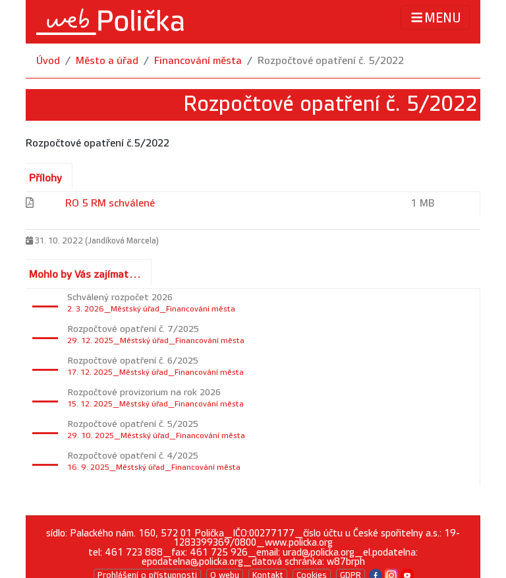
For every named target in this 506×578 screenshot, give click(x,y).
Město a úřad (107, 61)
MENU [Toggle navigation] (435, 17)
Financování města (198, 61)
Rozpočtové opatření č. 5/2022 (331, 61)
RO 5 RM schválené (110, 203)
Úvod (48, 61)
